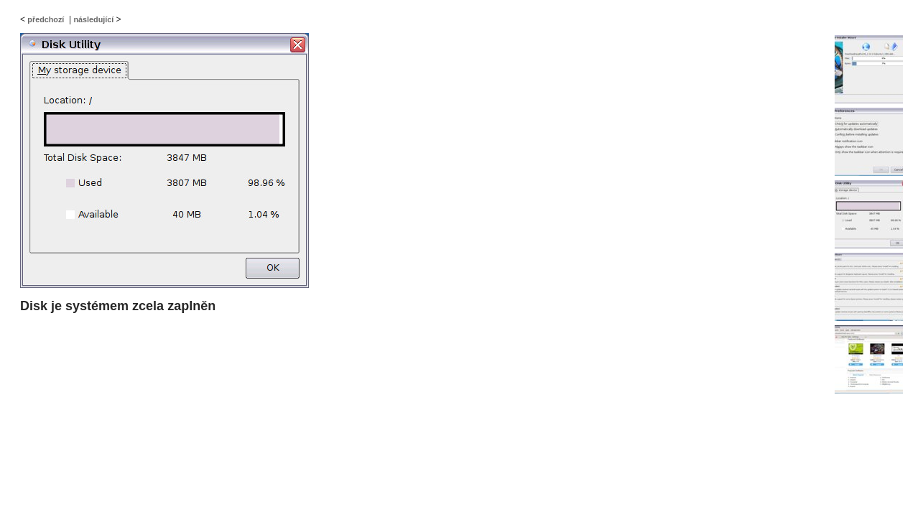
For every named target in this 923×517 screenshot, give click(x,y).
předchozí (45, 19)
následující (93, 19)
